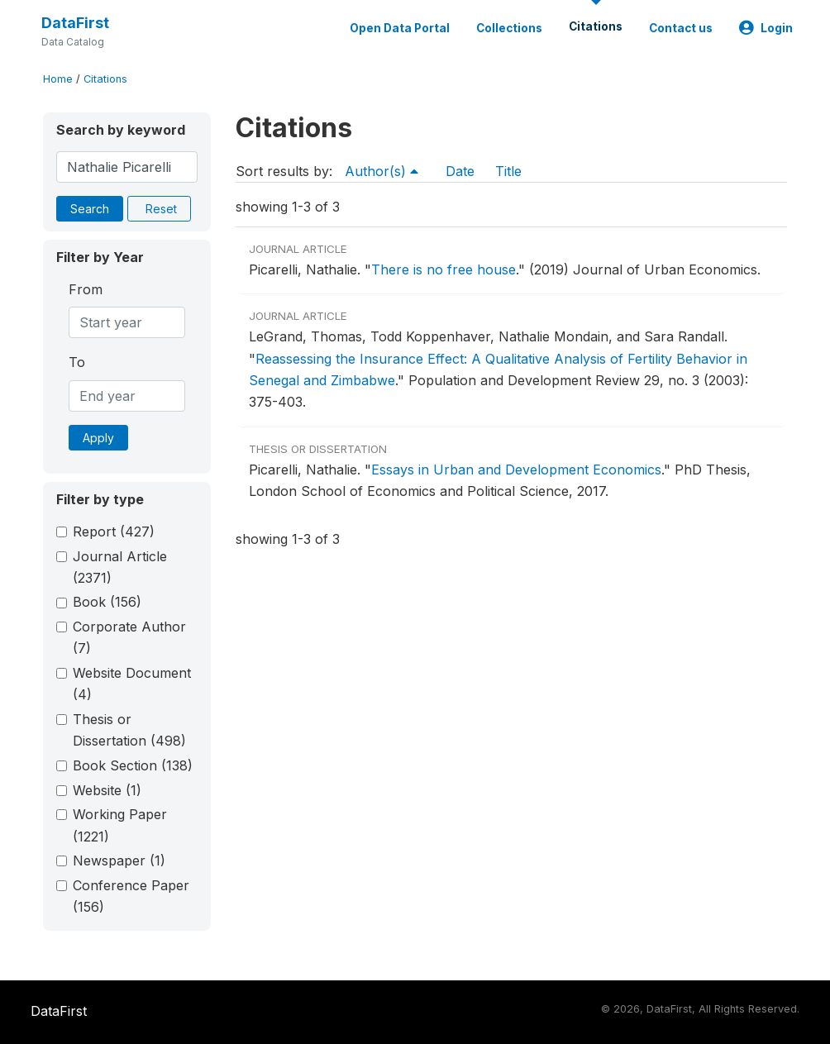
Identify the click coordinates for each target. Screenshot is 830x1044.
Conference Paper (131, 896)
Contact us (681, 28)
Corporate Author (129, 637)
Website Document (132, 684)
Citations (595, 26)
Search (89, 209)
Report (114, 531)
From (86, 289)
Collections (509, 28)
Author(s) (381, 171)
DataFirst (75, 22)
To (77, 362)
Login (766, 28)
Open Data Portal (400, 28)
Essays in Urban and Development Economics (516, 469)
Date (460, 171)
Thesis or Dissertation (129, 730)
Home (58, 79)
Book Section (133, 765)
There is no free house (443, 269)
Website (107, 790)
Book (107, 602)
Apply (98, 438)
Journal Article (120, 567)
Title (508, 171)
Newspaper (119, 860)
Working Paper (120, 825)
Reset (161, 209)
